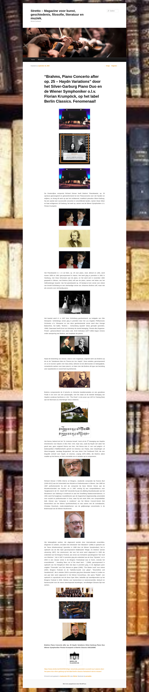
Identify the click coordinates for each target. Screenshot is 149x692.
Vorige (107, 66)
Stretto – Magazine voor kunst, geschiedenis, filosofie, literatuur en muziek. (57, 14)
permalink (88, 676)
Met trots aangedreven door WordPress (74, 684)
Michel (75, 676)
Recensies (41, 59)
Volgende (114, 66)
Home (33, 59)
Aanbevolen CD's (65, 676)
